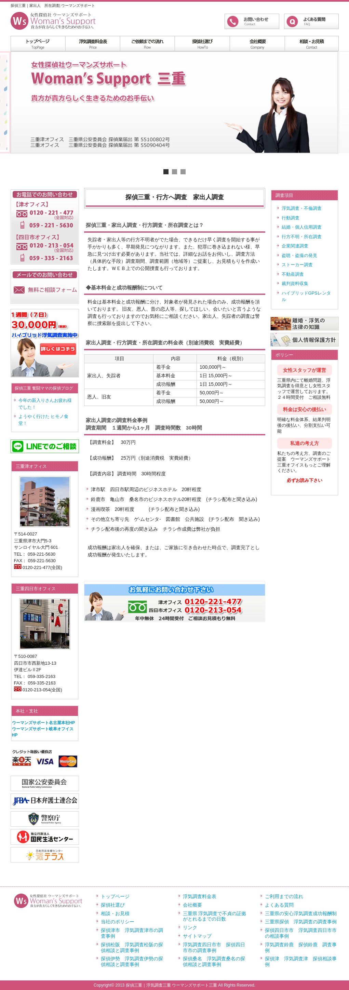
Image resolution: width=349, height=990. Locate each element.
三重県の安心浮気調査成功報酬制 (301, 913)
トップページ (115, 896)
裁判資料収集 (295, 283)
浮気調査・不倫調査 (302, 208)
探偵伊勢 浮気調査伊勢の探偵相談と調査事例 (132, 961)
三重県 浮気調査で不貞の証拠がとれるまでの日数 (214, 916)
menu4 (256, 43)
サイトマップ (197, 936)
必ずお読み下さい (304, 480)
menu (38, 43)
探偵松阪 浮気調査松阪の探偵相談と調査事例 (132, 947)
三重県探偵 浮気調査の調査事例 (301, 921)
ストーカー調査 (297, 264)
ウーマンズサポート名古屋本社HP (43, 722)
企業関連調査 (295, 245)
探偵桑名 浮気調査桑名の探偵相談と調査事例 (214, 961)
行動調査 (290, 217)
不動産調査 (293, 274)
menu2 (147, 43)
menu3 (202, 43)
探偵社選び (113, 905)
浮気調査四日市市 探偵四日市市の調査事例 (214, 947)
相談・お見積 (115, 913)
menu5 (311, 43)
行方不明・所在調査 (302, 236)
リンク (190, 927)
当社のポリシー (117, 921)
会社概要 (192, 905)
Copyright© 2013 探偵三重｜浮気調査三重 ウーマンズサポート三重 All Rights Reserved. (174, 985)
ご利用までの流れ (284, 896)
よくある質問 (279, 905)
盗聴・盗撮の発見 (299, 255)
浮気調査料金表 (92, 43)
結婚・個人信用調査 (302, 227)
